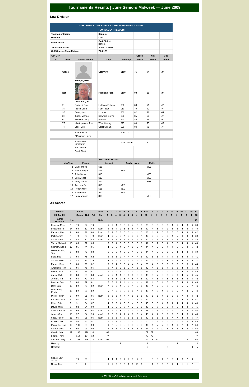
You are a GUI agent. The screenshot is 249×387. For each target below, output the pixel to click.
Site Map (142, 376)
